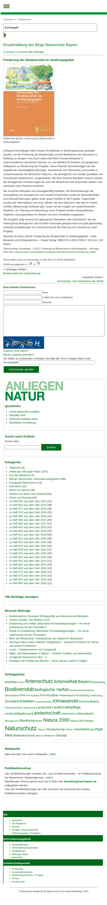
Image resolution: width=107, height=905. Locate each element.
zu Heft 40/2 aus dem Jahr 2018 (27, 537)
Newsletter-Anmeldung (22, 428)
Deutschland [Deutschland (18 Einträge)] (12, 701)
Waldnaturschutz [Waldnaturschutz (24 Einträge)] (24, 741)
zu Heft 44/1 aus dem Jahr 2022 (27, 559)
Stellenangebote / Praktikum (26, 839)
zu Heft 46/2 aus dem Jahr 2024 (27, 574)
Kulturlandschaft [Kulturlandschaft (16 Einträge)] (13, 713)
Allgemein (15, 473)
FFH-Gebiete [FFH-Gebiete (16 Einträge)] (32, 701)
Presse (15, 884)
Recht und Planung (20, 503)
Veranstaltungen (20, 850)
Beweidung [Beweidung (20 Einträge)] (98, 688)
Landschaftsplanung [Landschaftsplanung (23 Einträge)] (18, 719)
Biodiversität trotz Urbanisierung (21, 273)
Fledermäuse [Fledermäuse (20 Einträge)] (67, 701)
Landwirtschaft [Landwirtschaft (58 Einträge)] (45, 719)
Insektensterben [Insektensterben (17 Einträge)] (43, 707)
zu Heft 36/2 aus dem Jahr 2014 (27, 511)
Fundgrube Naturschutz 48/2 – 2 (28, 663)
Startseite (8, 19)
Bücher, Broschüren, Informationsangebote (34, 485)
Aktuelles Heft (17, 421)
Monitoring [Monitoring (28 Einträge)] (27, 726)
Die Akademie (19, 829)
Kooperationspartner (22, 878)
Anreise (16, 832)
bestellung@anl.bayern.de (80, 787)
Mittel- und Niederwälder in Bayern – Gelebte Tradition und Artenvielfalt (50, 659)
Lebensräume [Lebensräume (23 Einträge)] (85, 719)
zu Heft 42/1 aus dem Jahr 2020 (27, 544)
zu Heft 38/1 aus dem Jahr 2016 (27, 522)
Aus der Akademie (19, 481)
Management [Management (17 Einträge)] (12, 727)
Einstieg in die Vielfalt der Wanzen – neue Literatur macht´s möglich (48, 666)
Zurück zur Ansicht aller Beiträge (25, 51)
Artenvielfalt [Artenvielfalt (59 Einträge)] (65, 687)
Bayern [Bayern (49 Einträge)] (84, 687)
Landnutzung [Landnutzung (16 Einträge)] (28, 713)
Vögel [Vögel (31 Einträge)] (98, 735)
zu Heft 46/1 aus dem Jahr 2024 (27, 570)
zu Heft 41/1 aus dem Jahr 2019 (27, 540)
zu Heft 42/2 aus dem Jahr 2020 (27, 548)
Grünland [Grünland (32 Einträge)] (12, 707)
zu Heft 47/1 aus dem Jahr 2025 (27, 578)
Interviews (15, 492)
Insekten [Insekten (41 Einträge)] (27, 707)
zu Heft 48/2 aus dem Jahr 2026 (27, 589)
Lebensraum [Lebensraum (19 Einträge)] (68, 719)
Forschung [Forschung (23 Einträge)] (82, 701)
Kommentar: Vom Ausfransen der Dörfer (80, 281)
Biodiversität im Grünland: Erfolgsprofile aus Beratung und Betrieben (48, 622)
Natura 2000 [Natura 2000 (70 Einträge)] (56, 726)
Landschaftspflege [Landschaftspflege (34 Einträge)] (66, 713)
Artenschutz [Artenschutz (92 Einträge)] (39, 687)
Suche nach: (12, 447)
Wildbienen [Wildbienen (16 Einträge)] (49, 742)
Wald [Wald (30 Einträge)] (8, 741)
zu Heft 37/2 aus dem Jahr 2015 (27, 518)
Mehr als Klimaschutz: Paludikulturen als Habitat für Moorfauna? (46, 644)
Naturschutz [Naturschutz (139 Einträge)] (21, 734)
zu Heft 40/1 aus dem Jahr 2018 (27, 533)
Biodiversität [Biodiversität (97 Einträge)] (19, 695)
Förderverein (18, 888)
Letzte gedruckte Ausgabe (24, 417)
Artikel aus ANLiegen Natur (25, 477)
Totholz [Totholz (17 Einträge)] (69, 735)
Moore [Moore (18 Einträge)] (38, 727)
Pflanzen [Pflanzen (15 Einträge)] (41, 735)
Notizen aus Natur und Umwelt (27, 500)
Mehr (53, 760)
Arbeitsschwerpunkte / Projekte (27, 881)
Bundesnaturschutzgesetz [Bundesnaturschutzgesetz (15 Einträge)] (81, 696)
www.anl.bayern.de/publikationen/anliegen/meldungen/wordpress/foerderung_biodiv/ (55, 252)
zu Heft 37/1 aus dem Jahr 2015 (27, 514)
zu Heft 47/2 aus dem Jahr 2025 (27, 581)
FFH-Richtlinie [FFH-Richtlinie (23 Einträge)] (49, 701)
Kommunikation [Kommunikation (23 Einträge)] (89, 707)
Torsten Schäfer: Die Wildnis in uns (29, 625)
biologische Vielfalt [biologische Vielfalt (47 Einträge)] (52, 695)
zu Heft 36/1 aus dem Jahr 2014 (27, 507)
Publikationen (24, 19)
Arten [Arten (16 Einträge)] (21, 688)
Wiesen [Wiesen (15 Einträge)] (39, 742)
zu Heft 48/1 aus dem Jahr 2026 (27, 585)
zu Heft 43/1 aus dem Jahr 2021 (27, 552)
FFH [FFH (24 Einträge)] (22, 701)
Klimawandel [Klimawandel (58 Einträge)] (65, 707)
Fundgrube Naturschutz (23, 488)
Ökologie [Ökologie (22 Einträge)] (61, 741)
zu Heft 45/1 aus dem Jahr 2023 (27, 563)
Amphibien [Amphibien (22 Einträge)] (11, 688)
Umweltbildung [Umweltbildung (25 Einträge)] (84, 735)
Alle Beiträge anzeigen (21, 603)
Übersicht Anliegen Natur (23, 425)
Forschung (17, 875)
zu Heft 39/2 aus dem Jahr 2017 (27, 529)
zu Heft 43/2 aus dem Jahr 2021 (27, 555)
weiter (49, 783)
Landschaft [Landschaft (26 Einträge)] (43, 713)
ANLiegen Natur (20, 860)
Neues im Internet (19, 496)
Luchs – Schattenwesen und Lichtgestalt (32, 655)
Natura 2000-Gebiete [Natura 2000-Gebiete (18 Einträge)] (82, 727)
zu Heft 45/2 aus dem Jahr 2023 (27, 567)
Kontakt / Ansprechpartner (25, 836)
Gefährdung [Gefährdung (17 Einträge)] (96, 701)
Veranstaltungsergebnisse (25, 854)
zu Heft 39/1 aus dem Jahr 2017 (27, 526)
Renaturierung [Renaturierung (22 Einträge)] (55, 735)
